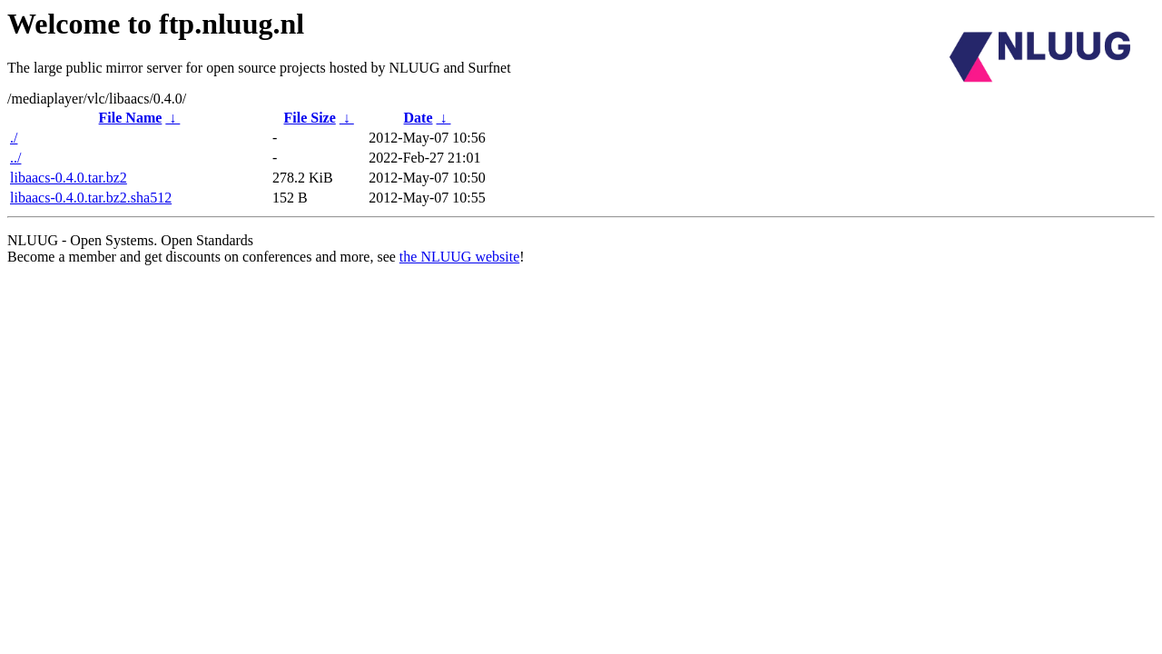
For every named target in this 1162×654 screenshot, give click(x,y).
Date (418, 117)
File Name (130, 117)
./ (13, 137)
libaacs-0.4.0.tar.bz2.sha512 (91, 197)
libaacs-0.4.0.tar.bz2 (68, 177)
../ (15, 157)
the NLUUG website (459, 256)
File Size (309, 117)
